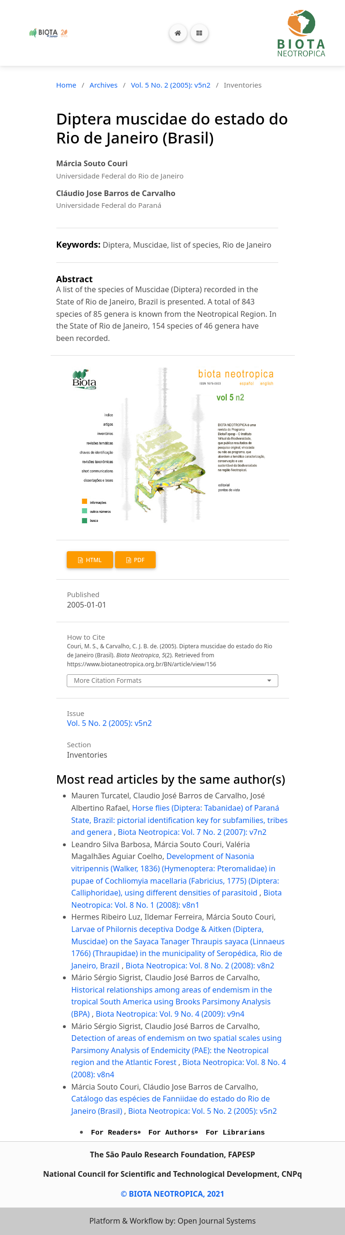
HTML (92, 560)
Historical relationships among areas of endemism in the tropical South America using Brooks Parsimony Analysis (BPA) (171, 1001)
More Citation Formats (108, 680)
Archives (103, 84)
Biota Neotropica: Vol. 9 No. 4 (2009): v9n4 (170, 1014)
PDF (139, 560)
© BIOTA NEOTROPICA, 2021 (172, 1194)
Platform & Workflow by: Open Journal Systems (172, 1221)
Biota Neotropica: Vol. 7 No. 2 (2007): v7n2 (192, 832)
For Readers (114, 1133)
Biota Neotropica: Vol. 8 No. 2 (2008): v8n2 (199, 965)
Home (66, 84)
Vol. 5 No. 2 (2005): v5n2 (171, 84)
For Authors (172, 1133)
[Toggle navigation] (199, 33)
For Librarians (235, 1133)
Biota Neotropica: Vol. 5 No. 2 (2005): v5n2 (202, 1111)
